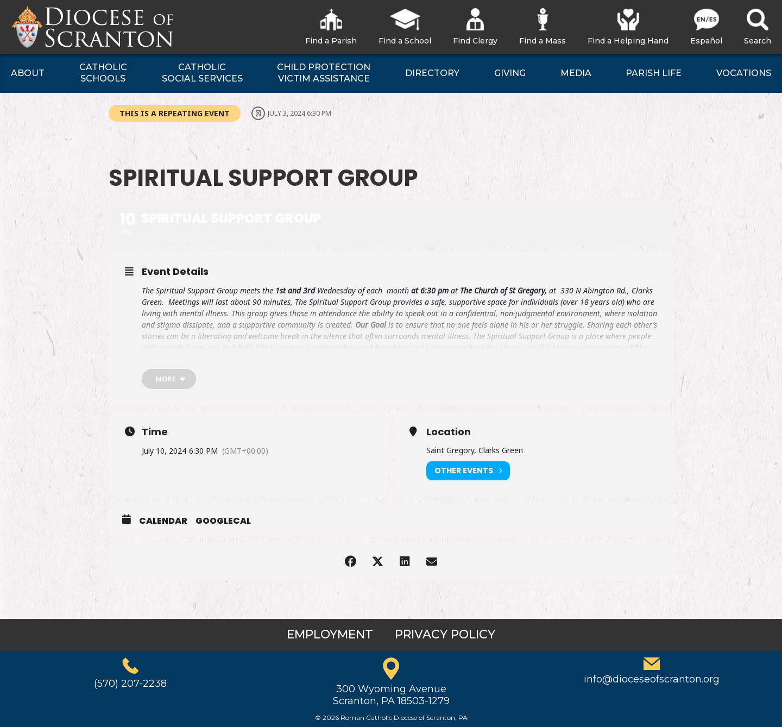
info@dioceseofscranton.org (652, 679)
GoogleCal (223, 521)
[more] (169, 379)
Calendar (163, 521)
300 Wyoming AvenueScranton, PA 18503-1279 (391, 695)
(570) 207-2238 (130, 684)
